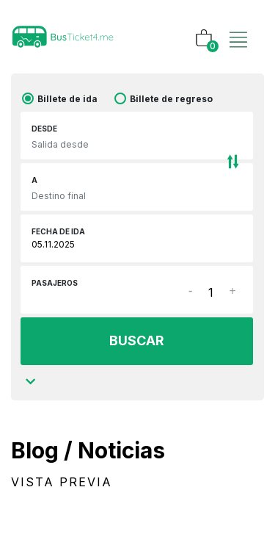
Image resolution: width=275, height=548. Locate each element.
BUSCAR (136, 340)
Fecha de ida (58, 231)
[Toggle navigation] (238, 24)
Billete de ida (67, 98)
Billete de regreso (171, 98)
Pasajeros (55, 282)
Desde (44, 128)
